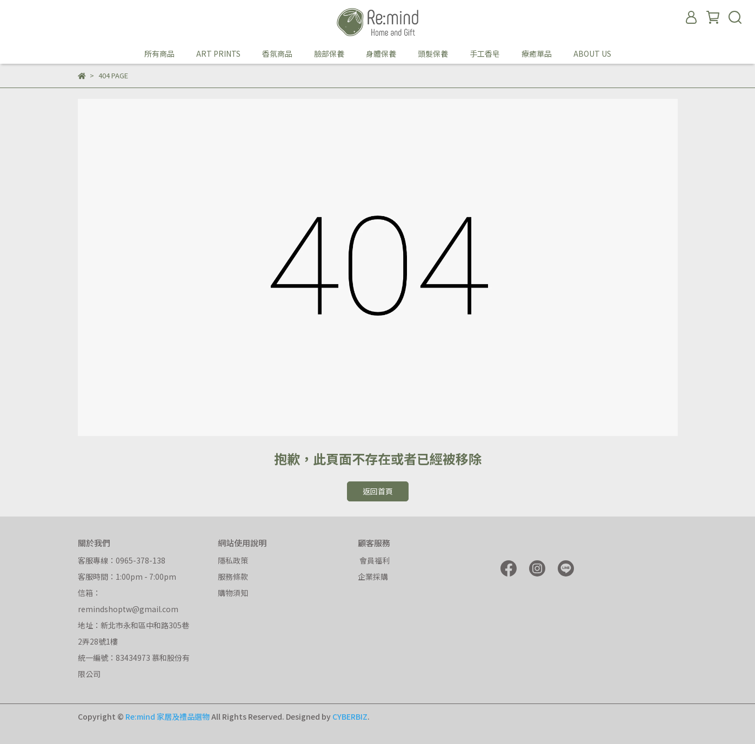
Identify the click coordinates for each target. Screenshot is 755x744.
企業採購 (373, 576)
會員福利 (374, 560)
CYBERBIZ (350, 716)
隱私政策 (233, 560)
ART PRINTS (218, 53)
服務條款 (233, 576)
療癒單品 (537, 53)
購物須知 (233, 592)
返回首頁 (378, 491)
